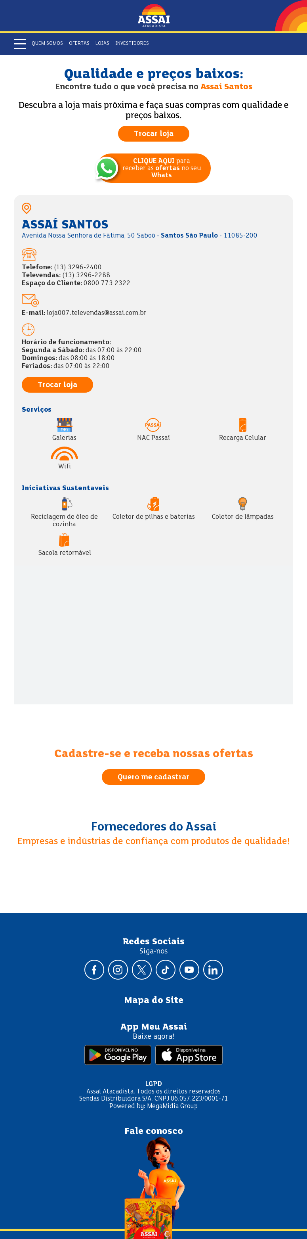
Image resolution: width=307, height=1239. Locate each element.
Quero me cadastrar (153, 777)
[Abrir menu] (20, 44)
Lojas (102, 43)
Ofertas (79, 43)
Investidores (132, 43)
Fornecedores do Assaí (153, 827)
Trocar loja (154, 134)
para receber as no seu (161, 168)
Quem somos (47, 43)
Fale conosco (153, 1131)
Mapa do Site (153, 1000)
